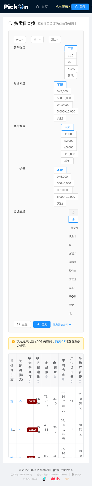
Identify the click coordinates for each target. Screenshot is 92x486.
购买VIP (60, 341)
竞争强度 (19, 47)
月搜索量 (19, 83)
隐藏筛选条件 (62, 324)
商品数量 (19, 126)
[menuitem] (42, 6)
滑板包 (14, 401)
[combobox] (20, 39)
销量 (19, 168)
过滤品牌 (19, 211)
